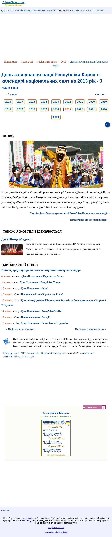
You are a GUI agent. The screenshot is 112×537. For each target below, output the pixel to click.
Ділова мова (11, 61)
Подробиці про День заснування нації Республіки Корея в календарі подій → (70, 213)
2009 (56, 117)
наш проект (28, 518)
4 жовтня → (101, 94)
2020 (92, 101)
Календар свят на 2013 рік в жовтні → (22, 353)
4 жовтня (5, 276)
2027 (20, 101)
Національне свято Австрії (35, 317)
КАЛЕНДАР (63, 10)
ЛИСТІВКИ (86, 10)
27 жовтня (6, 323)
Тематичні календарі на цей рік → (20, 356)
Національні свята (47, 61)
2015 (44, 109)
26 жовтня (6, 317)
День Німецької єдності (16, 239)
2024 (44, 101)
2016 (32, 109)
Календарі (27, 61)
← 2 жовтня (11, 94)
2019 (104, 101)
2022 (68, 101)
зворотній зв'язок (56, 527)
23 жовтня (6, 300)
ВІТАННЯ (75, 10)
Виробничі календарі (51, 353)
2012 (80, 109)
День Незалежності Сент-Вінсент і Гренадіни (44, 323)
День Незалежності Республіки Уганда (40, 282)
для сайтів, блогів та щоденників (56, 416)
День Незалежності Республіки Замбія (41, 311)
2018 (8, 109)
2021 (80, 101)
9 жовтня (5, 282)
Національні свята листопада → (91, 329)
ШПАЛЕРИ (97, 10)
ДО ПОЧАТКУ (7, 10)
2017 (20, 109)
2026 (8, 101)
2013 (63, 61)
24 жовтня (6, 311)
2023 (56, 101)
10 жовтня (6, 288)
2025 (32, 101)
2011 (92, 109)
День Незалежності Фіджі (34, 288)
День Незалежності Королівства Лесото (43, 276)
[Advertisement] (56, 37)
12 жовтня (6, 294)
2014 (56, 109)
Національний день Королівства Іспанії (42, 294)
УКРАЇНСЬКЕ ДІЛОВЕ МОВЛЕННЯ (30, 10)
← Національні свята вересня (20, 329)
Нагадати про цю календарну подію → (90, 220)
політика (6, 510)
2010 (104, 109)
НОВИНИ (51, 10)
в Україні (89, 353)
